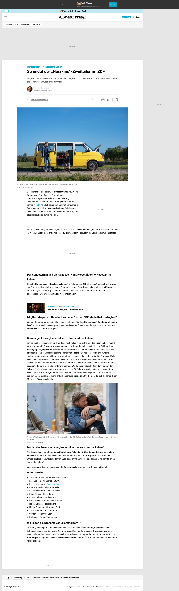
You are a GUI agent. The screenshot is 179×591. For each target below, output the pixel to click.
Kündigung (128, 587)
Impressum (136, 587)
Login (138, 17)
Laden (112, 5)
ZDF (16, 24)
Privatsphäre (70, 587)
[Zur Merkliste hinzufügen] (116, 99)
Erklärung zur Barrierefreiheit (114, 587)
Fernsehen (9, 24)
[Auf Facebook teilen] (97, 99)
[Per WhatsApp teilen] (108, 99)
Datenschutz (91, 587)
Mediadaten (100, 587)
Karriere (78, 587)
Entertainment (25, 24)
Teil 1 (38, 205)
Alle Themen (36, 24)
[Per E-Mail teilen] (103, 99)
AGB (83, 587)
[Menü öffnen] (5, 17)
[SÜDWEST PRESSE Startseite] (72, 17)
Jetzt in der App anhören (39, 100)
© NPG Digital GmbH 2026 (12, 587)
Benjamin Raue (54, 484)
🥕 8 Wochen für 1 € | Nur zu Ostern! (73, 11)
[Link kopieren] (92, 99)
